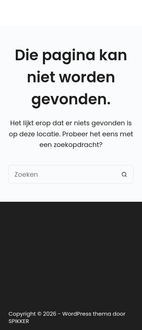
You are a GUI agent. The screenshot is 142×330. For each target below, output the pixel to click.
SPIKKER (18, 321)
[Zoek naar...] (61, 174)
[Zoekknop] (124, 174)
